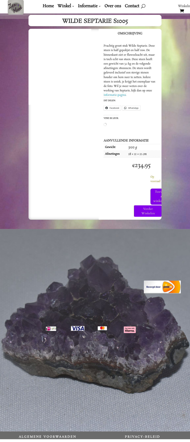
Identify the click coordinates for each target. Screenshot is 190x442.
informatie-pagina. (115, 95)
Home (48, 7)
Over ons (112, 7)
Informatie (88, 7)
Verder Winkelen (147, 214)
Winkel (64, 7)
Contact (132, 7)
